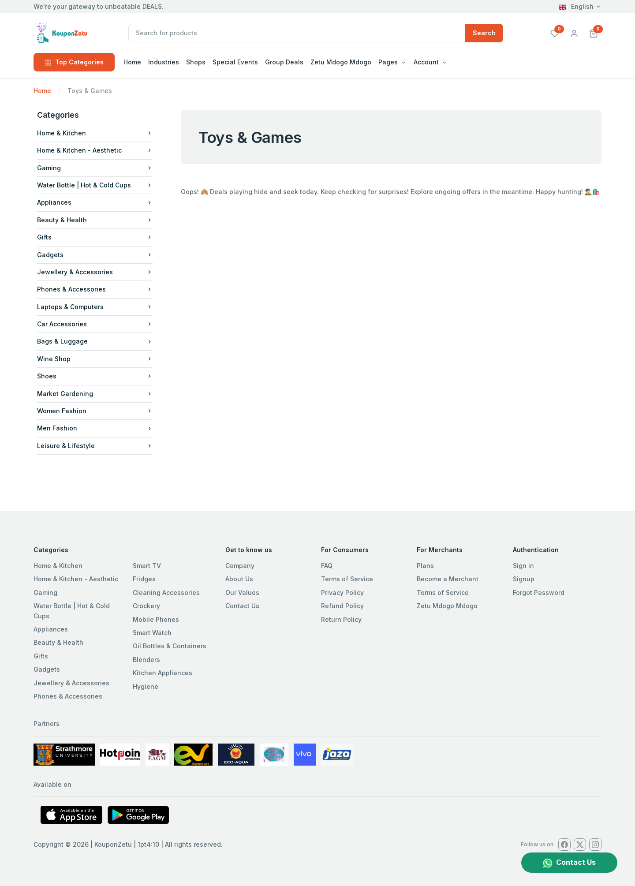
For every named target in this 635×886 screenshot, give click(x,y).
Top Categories (74, 62)
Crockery (146, 605)
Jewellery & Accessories (95, 272)
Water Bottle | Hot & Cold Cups (95, 185)
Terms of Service (347, 579)
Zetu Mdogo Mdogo (340, 62)
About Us (239, 579)
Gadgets (95, 254)
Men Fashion (95, 428)
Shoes (95, 376)
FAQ (326, 565)
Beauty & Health (95, 220)
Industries (163, 62)
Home (132, 62)
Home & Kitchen (95, 133)
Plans (425, 565)
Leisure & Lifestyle (95, 445)
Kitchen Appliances (162, 673)
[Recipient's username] (297, 33)
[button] (593, 33)
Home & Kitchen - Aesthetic (95, 150)
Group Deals (284, 62)
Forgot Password (538, 592)
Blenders (146, 659)
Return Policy (341, 619)
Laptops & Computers (95, 306)
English (576, 6)
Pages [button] (388, 62)
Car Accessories (95, 324)
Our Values (242, 592)
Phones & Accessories (95, 289)
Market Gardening (95, 393)
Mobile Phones (156, 619)
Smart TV (147, 565)
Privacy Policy (342, 592)
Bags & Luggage (95, 341)
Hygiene (145, 686)
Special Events (235, 62)
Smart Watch (152, 632)
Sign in (523, 565)
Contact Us (242, 605)
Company (239, 565)
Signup (523, 579)
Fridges (144, 579)
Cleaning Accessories (166, 592)
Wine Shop (95, 359)
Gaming (95, 168)
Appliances (95, 202)
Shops (195, 62)
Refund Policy (342, 605)
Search (484, 33)
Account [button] (426, 62)
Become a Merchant (447, 579)
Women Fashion (95, 411)
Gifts (95, 237)
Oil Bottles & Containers (169, 646)
